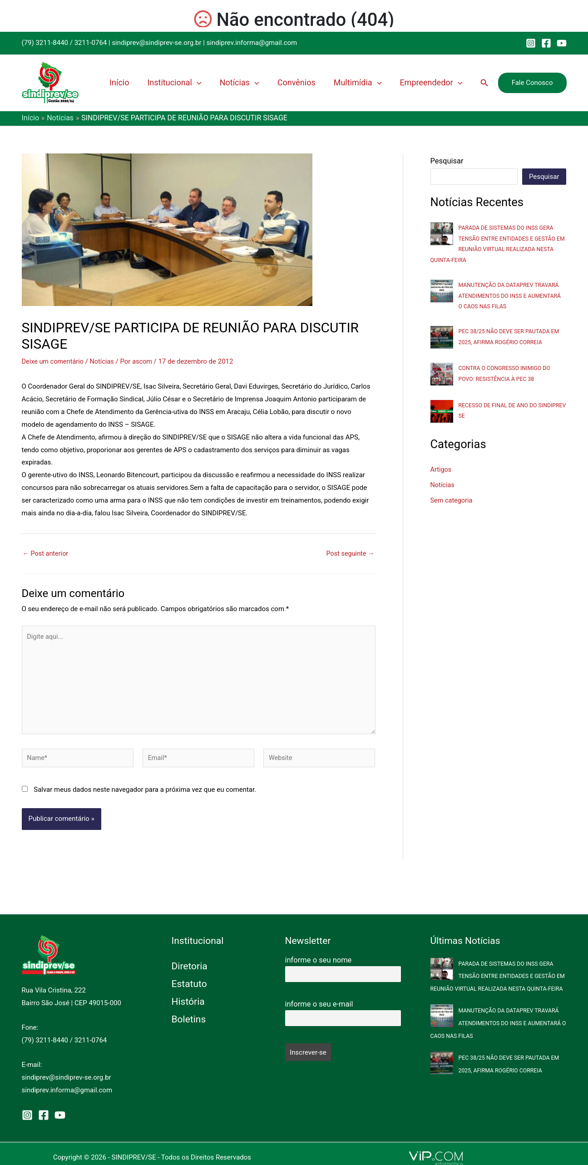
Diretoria (190, 966)
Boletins (189, 1019)
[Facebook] (546, 43)
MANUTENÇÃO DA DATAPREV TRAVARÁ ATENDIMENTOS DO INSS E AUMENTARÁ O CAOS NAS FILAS (512, 295)
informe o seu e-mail (319, 1004)
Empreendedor (435, 82)
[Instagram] (531, 43)
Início (151, 82)
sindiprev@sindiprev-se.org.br (156, 43)
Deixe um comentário (54, 361)
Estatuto (189, 983)
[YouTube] (562, 43)
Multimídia (368, 82)
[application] (223, 82)
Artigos (441, 469)
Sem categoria (452, 499)
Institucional (200, 82)
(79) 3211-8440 (45, 43)
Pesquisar (447, 161)
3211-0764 (90, 43)
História (188, 1001)
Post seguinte (349, 553)
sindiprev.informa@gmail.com (252, 43)
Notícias (260, 82)
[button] (484, 83)
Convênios (312, 82)
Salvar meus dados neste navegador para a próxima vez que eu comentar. (145, 794)
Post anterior (46, 553)
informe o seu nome (318, 960)
